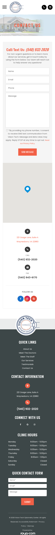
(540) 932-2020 (37, 49)
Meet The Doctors (27, 352)
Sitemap (30, 526)
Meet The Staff (27, 356)
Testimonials (27, 364)
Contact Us (27, 368)
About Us (27, 349)
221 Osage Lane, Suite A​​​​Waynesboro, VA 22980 (27, 239)
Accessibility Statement (28, 522)
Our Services (27, 360)
